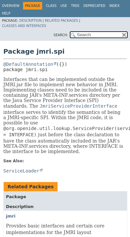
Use (64, 6)
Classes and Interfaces (24, 26)
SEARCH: (61, 35)
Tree (75, 6)
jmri (10, 216)
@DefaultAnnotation (28, 64)
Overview (10, 6)
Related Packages (61, 20)
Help (6, 13)
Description (30, 20)
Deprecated (94, 6)
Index (114, 6)
